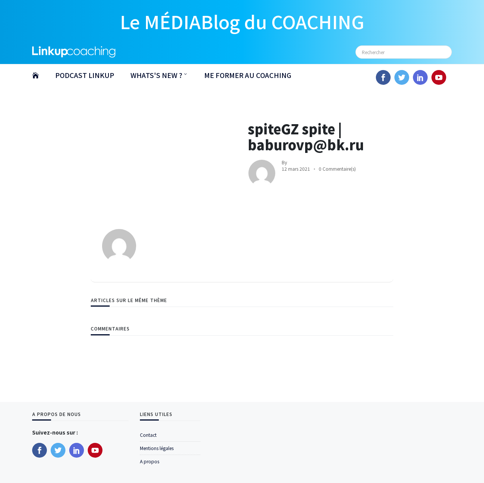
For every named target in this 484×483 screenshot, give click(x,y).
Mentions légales (157, 448)
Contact (148, 435)
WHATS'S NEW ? (156, 75)
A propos (149, 461)
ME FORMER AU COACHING (247, 75)
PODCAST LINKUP (84, 75)
